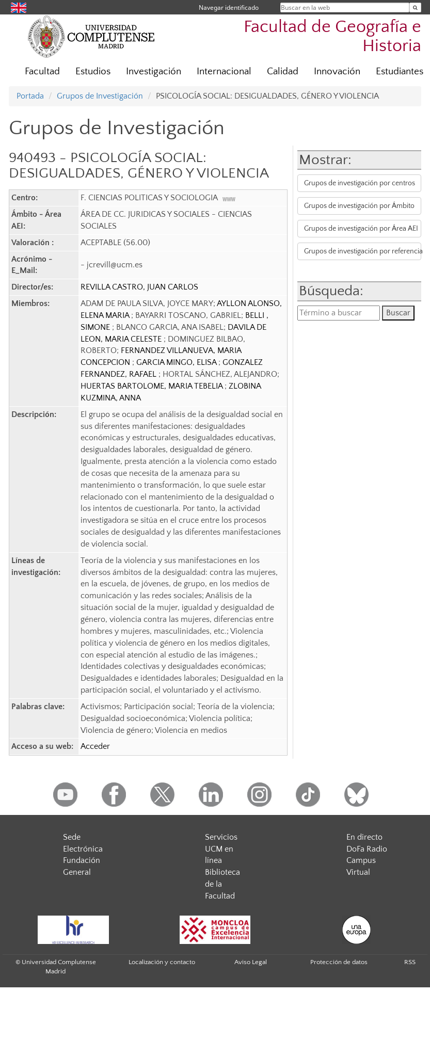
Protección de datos (339, 962)
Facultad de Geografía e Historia (332, 37)
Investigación (153, 71)
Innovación (337, 71)
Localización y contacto (162, 962)
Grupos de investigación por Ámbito (359, 206)
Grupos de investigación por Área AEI (361, 229)
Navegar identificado (229, 7)
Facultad (42, 71)
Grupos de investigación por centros (359, 183)
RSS (410, 962)
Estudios (92, 71)
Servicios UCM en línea (221, 849)
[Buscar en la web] (415, 7)
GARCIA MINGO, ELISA (177, 362)
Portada (30, 96)
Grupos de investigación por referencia (362, 251)
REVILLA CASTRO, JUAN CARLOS (139, 287)
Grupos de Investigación (100, 96)
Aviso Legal (250, 962)
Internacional (224, 71)
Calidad (282, 71)
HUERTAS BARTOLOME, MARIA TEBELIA (153, 386)
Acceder (95, 746)
